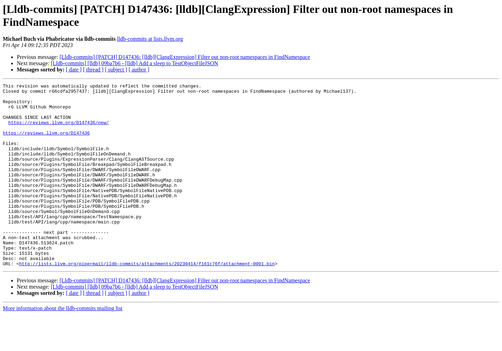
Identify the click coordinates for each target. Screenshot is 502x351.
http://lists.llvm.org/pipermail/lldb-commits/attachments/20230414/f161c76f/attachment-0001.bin (147, 300)
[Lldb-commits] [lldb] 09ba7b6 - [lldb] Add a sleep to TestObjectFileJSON (134, 63)
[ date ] (74, 70)
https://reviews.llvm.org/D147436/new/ (58, 131)
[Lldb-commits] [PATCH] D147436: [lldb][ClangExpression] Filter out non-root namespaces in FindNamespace (185, 57)
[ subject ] (116, 70)
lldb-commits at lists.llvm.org (150, 39)
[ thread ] (93, 70)
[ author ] (139, 70)
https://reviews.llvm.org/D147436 (46, 143)
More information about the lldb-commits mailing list (62, 345)
